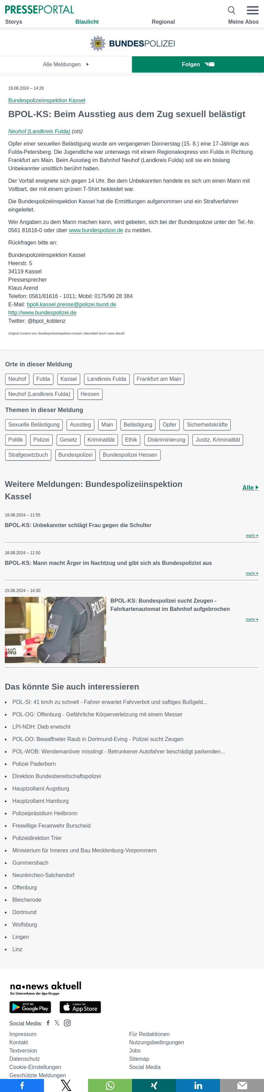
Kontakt (18, 1042)
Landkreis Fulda (106, 379)
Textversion (23, 1051)
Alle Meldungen (66, 64)
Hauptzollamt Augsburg (40, 789)
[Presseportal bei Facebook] (46, 1023)
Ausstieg (80, 425)
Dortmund (24, 912)
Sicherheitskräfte (207, 425)
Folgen (198, 64)
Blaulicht (87, 22)
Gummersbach (30, 863)
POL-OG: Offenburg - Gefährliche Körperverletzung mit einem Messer (97, 714)
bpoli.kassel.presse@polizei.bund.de (71, 304)
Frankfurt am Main (159, 379)
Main (107, 425)
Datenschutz (24, 1059)
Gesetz (68, 440)
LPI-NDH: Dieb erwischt (41, 727)
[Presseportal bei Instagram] (65, 1022)
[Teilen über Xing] (154, 1085)
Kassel (68, 379)
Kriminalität (101, 440)
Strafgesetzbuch (28, 455)
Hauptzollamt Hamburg (40, 801)
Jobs (135, 1051)
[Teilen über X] (66, 1085)
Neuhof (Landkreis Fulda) (39, 131)
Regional (163, 22)
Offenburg (24, 887)
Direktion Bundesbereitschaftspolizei (56, 776)
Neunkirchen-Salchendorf (43, 875)
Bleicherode (27, 900)
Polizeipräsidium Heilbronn (44, 813)
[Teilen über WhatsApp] (110, 1085)
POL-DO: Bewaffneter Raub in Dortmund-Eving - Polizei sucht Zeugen (98, 739)
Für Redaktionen (149, 1034)
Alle (250, 487)
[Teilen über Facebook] (22, 1085)
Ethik (131, 440)
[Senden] (242, 1085)
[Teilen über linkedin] (198, 1085)
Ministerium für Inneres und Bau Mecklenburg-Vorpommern (84, 850)
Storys (13, 22)
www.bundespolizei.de (96, 230)
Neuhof (17, 379)
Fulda (43, 379)
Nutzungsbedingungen (156, 1042)
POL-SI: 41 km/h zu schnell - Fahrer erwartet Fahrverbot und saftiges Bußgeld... (109, 702)
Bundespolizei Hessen (130, 455)
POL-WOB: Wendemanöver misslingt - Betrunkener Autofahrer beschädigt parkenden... (118, 751)
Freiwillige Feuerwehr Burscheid (51, 826)
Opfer (169, 425)
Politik (15, 440)
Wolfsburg (24, 925)
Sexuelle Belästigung (33, 425)
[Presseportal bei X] (55, 1023)
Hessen (90, 394)
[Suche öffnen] (232, 10)
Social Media (145, 1067)
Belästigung (138, 425)
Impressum (22, 1034)
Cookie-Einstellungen (35, 1067)
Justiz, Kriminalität (218, 440)
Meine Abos (243, 22)
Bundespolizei (75, 455)
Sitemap (139, 1059)
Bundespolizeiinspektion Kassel (46, 100)
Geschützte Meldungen (37, 1075)
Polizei (41, 440)
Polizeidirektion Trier (37, 838)
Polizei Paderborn (34, 764)
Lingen (20, 937)
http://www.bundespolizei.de (42, 313)
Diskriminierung (166, 440)
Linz (17, 949)
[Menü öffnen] (252, 10)
